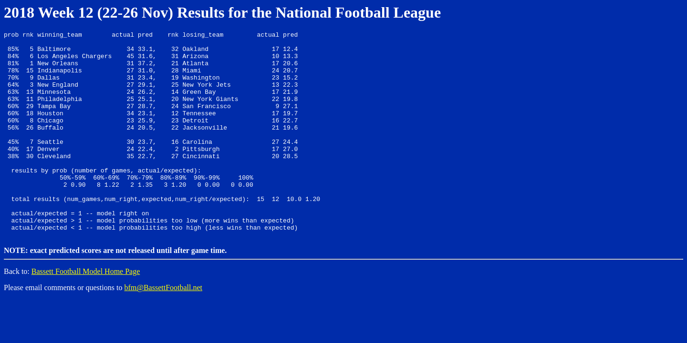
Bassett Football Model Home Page (85, 311)
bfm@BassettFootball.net (163, 327)
